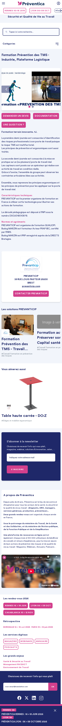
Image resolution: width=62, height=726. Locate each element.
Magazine (10, 641)
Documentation (46, 116)
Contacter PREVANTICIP (31, 294)
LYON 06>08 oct (40, 11)
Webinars (26, 641)
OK (52, 687)
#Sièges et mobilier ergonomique (16, 421)
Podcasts (10, 647)
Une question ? (13, 125)
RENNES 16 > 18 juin (15, 606)
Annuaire (42, 641)
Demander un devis (16, 116)
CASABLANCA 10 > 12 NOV (19, 612)
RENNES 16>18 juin (15, 11)
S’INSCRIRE (17, 469)
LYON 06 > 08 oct (41, 606)
